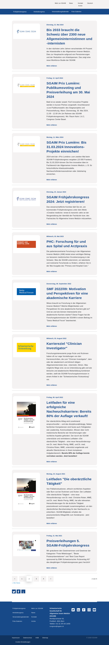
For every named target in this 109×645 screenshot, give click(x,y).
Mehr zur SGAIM (60, 3)
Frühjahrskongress (19, 12)
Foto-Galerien (76, 11)
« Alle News (16, 583)
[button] (14, 591)
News (71, 3)
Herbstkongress (39, 12)
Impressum (16, 637)
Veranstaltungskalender (60, 11)
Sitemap (46, 637)
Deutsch (90, 3)
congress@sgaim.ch (57, 626)
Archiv (80, 6)
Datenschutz (27, 637)
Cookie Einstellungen (23, 642)
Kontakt (80, 3)
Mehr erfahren (53, 66)
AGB (37, 637)
